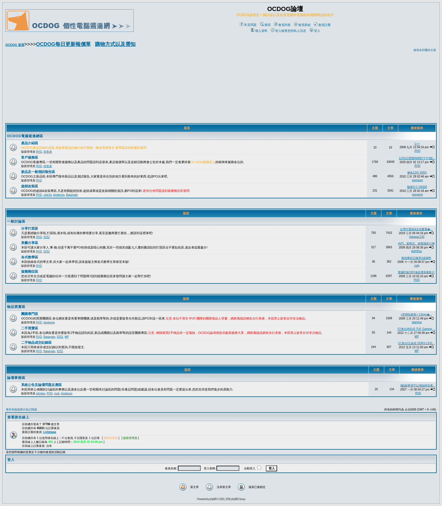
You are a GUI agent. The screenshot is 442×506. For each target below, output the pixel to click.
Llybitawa (49, 432)
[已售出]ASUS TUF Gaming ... (416, 328)
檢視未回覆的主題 (425, 50)
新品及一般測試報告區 (38, 172)
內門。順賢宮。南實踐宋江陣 (416, 243)
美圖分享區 (29, 243)
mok (56, 393)
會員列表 (282, 24)
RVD (39, 151)
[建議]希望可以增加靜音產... (417, 385)
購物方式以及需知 (115, 44)
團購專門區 (29, 314)
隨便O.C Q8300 (417, 186)
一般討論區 (16, 221)
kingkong (59, 194)
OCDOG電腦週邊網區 (25, 136)
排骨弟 (47, 151)
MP (67, 336)
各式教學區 (29, 257)
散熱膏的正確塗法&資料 (416, 257)
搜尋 (265, 24)
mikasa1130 (416, 236)
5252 (46, 237)
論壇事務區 (16, 378)
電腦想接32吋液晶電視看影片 (416, 272)
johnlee (40, 393)
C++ (417, 143)
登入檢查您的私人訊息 (288, 30)
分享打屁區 (29, 228)
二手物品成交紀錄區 (36, 343)
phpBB (212, 499)
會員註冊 (322, 24)
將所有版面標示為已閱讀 (21, 409)
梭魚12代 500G (416, 172)
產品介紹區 (29, 143)
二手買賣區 (29, 328)
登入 (315, 30)
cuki (416, 265)
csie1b (47, 194)
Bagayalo (72, 194)
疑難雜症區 (29, 272)
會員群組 (302, 24)
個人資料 (259, 30)
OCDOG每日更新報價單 (63, 44)
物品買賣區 (16, 307)
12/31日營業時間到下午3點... (417, 158)
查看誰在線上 (18, 417)
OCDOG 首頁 (14, 44)
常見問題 (248, 24)
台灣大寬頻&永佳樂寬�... (416, 229)
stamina (417, 322)
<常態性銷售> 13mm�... (416, 314)
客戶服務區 (29, 157)
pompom (417, 180)
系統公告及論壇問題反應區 (41, 385)
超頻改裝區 (29, 186)
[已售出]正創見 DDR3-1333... (416, 343)
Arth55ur (416, 251)
